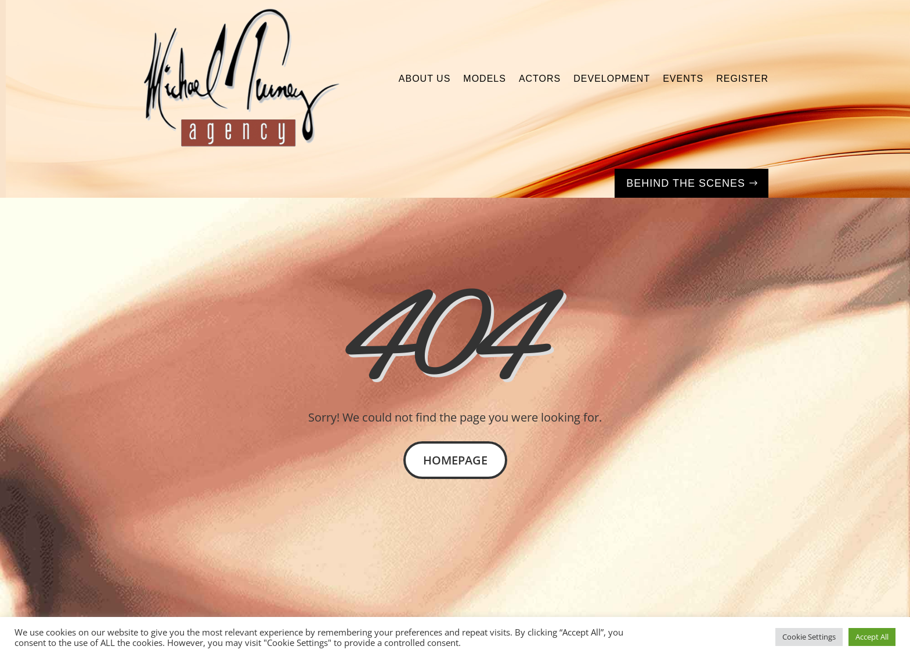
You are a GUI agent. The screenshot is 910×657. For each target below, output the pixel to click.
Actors (540, 79)
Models (484, 79)
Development (611, 79)
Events (683, 79)
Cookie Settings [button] (809, 636)
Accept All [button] (872, 636)
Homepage (455, 460)
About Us (425, 79)
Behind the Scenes (685, 183)
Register (742, 79)
